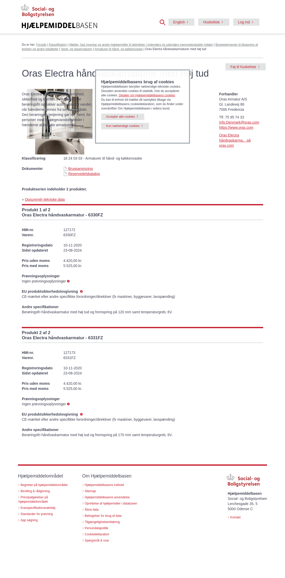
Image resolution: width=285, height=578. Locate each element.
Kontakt (235, 517)
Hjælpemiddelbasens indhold (104, 485)
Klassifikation (58, 45)
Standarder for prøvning (37, 514)
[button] (164, 22)
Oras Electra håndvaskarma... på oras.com (235, 140)
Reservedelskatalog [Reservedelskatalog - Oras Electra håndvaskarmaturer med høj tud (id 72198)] (81, 174)
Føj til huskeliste (243, 67)
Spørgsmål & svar (97, 540)
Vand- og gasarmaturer (76, 49)
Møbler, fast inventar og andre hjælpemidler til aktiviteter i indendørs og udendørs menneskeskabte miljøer (141, 45)
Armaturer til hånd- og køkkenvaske (118, 49)
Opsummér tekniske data (45, 199)
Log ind (244, 22)
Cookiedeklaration (97, 534)
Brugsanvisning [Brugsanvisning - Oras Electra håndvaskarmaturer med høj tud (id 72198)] (78, 169)
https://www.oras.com (236, 127)
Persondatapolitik (96, 528)
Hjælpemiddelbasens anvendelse (107, 497)
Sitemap (90, 491)
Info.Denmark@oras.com (239, 122)
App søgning (29, 520)
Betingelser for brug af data (103, 516)
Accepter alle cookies (120, 116)
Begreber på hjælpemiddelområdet (44, 485)
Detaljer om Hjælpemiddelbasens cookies (147, 95)
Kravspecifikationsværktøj (38, 508)
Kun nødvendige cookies (122, 126)
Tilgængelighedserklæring (102, 522)
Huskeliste (211, 22)
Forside (41, 45)
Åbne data (92, 509)
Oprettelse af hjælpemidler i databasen (111, 503)
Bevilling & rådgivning (35, 491)
